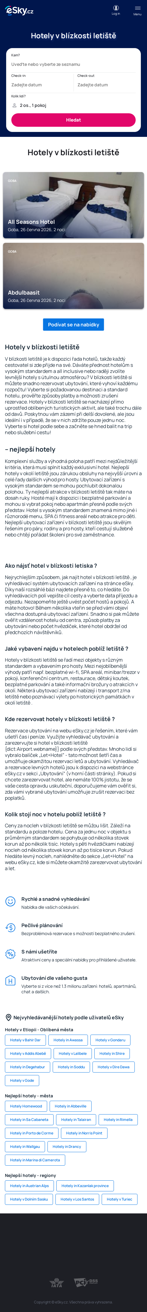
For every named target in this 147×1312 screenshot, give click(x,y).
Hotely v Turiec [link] (119, 1199)
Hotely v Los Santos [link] (77, 1199)
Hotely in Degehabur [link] (27, 1067)
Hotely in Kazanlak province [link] (85, 1185)
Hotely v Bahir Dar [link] (25, 1040)
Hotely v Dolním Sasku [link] (29, 1199)
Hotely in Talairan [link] (76, 1119)
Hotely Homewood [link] (26, 1106)
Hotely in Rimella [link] (118, 1119)
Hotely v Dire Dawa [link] (114, 1067)
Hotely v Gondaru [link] (110, 1040)
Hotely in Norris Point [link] (84, 1133)
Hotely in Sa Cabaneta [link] (29, 1119)
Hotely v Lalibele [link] (73, 1053)
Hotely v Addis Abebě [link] (28, 1053)
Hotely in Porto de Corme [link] (31, 1133)
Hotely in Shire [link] (112, 1053)
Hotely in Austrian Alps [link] (29, 1185)
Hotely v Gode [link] (22, 1080)
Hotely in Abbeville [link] (70, 1106)
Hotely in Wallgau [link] (25, 1146)
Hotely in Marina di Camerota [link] (35, 1160)
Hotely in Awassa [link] (68, 1040)
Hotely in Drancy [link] (67, 1146)
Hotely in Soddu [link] (71, 1067)
